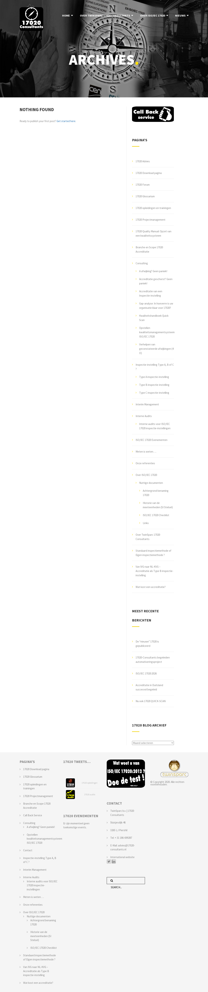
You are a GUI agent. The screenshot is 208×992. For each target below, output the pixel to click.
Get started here (66, 121)
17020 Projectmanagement (150, 219)
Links (146, 523)
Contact (27, 850)
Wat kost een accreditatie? (151, 587)
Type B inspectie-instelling (154, 384)
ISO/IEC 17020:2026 (146, 673)
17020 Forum (143, 184)
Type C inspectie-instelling (154, 392)
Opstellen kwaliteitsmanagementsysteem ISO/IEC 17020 (157, 332)
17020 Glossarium (145, 196)
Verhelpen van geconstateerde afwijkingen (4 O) (156, 349)
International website (122, 857)
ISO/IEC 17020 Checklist (156, 515)
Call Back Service (32, 815)
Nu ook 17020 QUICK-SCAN (151, 701)
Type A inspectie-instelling (154, 377)
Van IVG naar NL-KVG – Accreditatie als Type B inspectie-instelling (154, 571)
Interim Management (147, 404)
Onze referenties (145, 463)
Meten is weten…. (146, 451)
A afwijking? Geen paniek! (153, 271)
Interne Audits (144, 416)
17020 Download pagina (149, 173)
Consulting (142, 263)
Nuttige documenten (151, 483)
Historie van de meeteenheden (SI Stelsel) (40, 936)
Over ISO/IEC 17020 (146, 475)
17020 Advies (143, 161)
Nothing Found (37, 109)
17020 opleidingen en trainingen (153, 208)
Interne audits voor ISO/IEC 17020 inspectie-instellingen (42, 885)
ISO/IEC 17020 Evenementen (151, 440)
